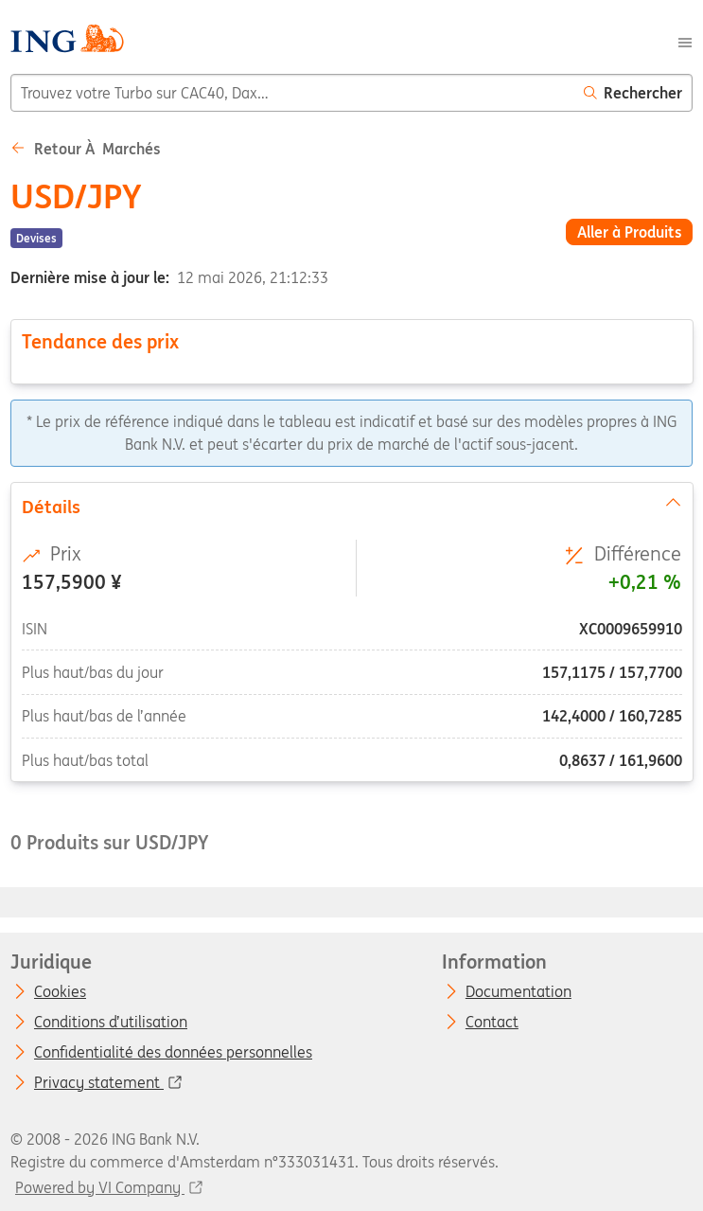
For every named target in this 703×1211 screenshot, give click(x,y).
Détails (351, 505)
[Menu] (685, 40)
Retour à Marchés (85, 148)
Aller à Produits (629, 232)
